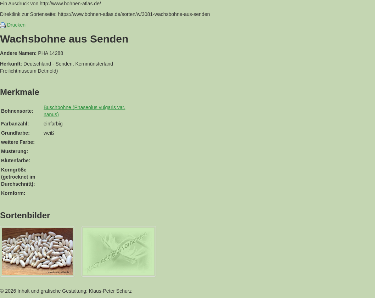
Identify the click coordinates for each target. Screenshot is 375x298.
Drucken (16, 25)
